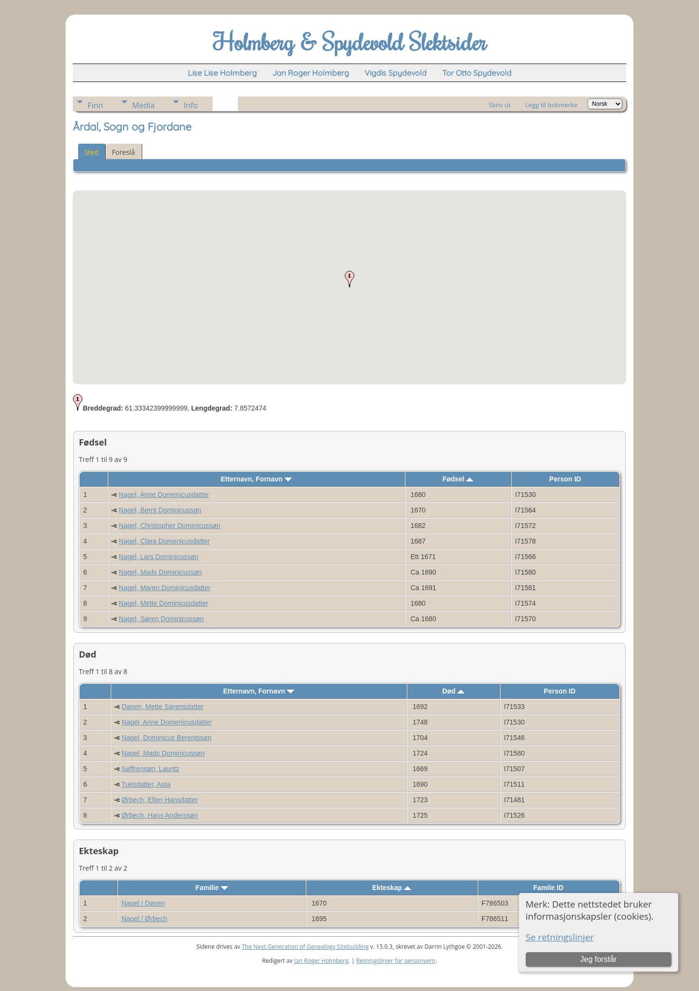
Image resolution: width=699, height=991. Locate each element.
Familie (212, 888)
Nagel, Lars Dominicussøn (159, 557)
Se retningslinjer (560, 937)
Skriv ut (500, 104)
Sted (91, 152)
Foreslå (123, 152)
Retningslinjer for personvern (395, 961)
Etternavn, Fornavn (256, 479)
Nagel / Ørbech (144, 919)
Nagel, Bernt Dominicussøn (160, 510)
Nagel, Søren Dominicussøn (161, 619)
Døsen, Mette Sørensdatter (163, 706)
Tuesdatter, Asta (145, 784)
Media (143, 105)
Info (190, 105)
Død (453, 691)
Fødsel (457, 479)
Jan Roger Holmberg (321, 961)
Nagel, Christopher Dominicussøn (169, 525)
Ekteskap (391, 888)
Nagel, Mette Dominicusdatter (163, 603)
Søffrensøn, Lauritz (151, 769)
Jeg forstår (598, 959)
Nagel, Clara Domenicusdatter (164, 541)
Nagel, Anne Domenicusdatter (164, 494)
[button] (349, 279)
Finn (95, 105)
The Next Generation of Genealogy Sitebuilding (305, 946)
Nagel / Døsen (143, 903)
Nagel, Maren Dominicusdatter (165, 588)
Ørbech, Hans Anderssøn (160, 815)
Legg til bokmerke (551, 104)
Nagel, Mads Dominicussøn (160, 572)
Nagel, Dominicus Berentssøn (167, 738)
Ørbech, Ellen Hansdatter (160, 800)
